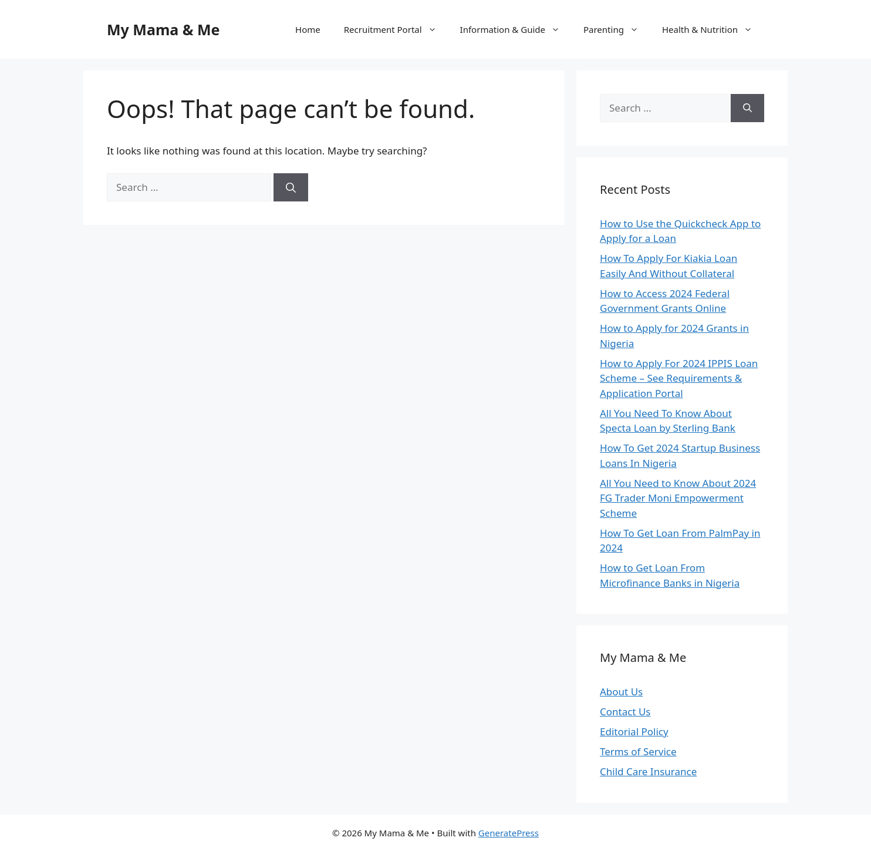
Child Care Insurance (648, 771)
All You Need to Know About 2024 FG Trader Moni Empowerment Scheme (678, 498)
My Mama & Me (163, 29)
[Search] (291, 187)
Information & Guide (516, 29)
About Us (621, 691)
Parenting (616, 29)
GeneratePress (508, 833)
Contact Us (625, 711)
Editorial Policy (634, 731)
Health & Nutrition (713, 29)
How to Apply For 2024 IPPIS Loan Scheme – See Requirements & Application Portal (679, 378)
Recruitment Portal (396, 29)
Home (307, 29)
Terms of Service (638, 751)
